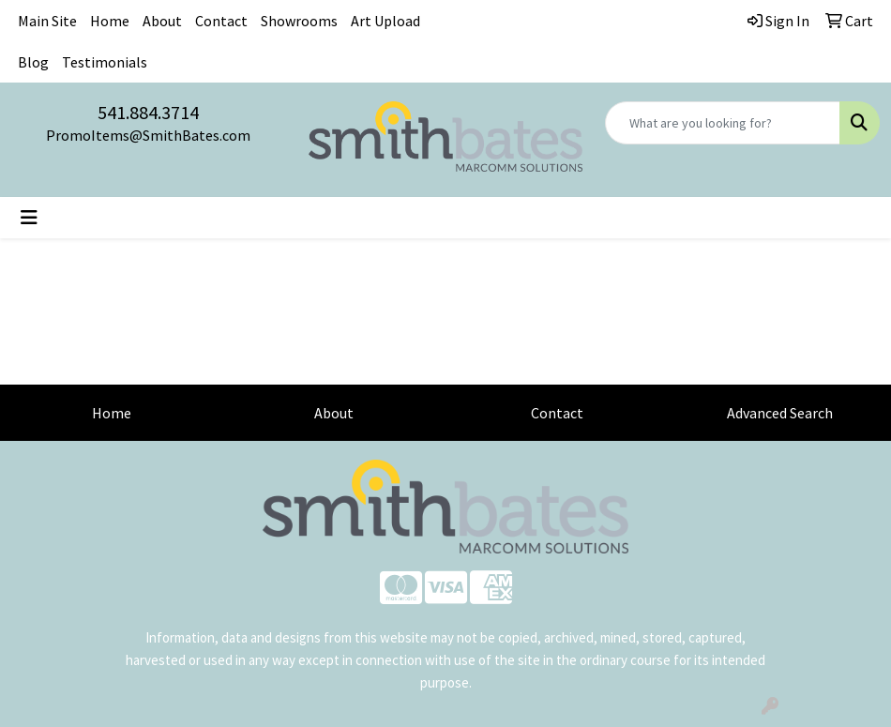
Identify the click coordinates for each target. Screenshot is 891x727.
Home (109, 20)
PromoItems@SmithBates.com (148, 135)
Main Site (47, 20)
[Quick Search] (722, 122)
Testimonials (104, 62)
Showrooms (299, 20)
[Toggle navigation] (29, 217)
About (162, 20)
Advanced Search (780, 412)
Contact (221, 20)
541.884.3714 (148, 112)
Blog (33, 62)
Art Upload (385, 20)
